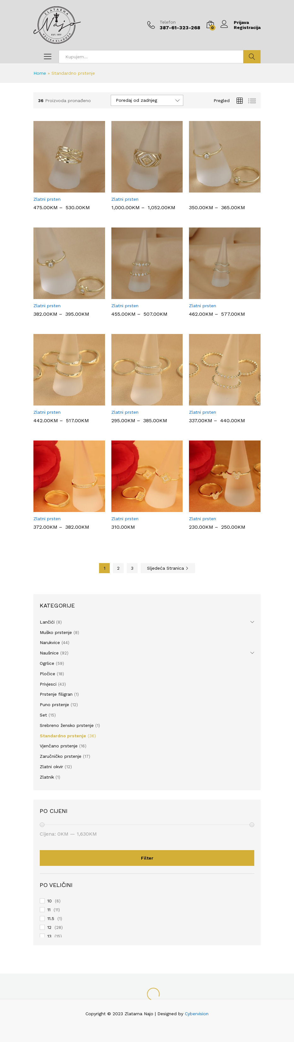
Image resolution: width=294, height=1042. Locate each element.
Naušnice (49, 652)
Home (39, 73)
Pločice (47, 673)
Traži (252, 56)
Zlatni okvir (51, 766)
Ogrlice (47, 663)
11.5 (50, 918)
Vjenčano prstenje (59, 745)
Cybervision (197, 1013)
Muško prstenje (56, 632)
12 (49, 927)
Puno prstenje (54, 704)
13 (49, 936)
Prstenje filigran (56, 694)
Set (43, 714)
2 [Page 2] (118, 568)
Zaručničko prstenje (60, 756)
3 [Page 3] (132, 568)
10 (49, 900)
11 (48, 909)
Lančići (47, 622)
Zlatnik (47, 777)
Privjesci (48, 684)
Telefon (168, 22)
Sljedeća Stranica (168, 568)
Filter (147, 858)
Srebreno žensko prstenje (67, 725)
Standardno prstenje (63, 735)
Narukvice (50, 642)
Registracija (247, 27)
